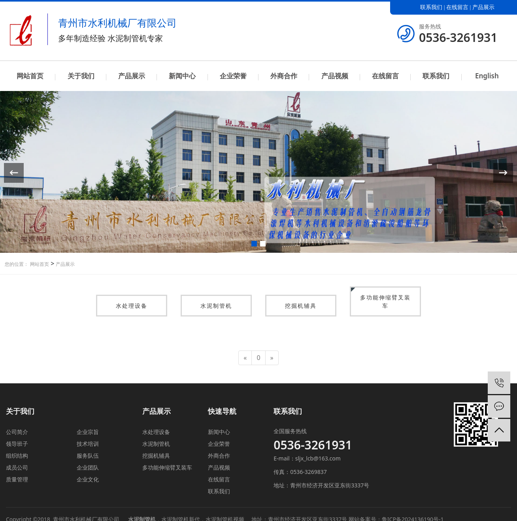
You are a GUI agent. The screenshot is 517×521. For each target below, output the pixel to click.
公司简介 (17, 432)
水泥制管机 (216, 305)
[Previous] (245, 357)
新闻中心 (182, 75)
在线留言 (457, 7)
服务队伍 (88, 455)
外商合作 (283, 75)
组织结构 (17, 455)
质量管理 (17, 479)
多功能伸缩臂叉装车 (385, 301)
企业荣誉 (233, 75)
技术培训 (88, 443)
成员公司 (17, 467)
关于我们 (81, 75)
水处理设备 (131, 305)
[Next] (272, 357)
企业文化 (88, 479)
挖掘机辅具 (301, 305)
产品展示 (483, 7)
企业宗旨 (88, 432)
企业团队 (88, 467)
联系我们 (431, 7)
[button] (254, 243)
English (487, 75)
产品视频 (334, 75)
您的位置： (16, 264)
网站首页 (30, 75)
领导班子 (17, 443)
